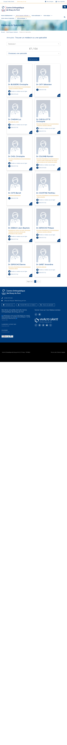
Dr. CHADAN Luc (14, 119)
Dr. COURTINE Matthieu (45, 193)
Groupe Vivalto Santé (9, 1)
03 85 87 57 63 (42, 202)
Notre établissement (7, 15)
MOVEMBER (5, 330)
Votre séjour (47, 15)
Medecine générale (41, 267)
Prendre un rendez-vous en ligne (19, 91)
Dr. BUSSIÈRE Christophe (18, 84)
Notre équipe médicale (23, 15)
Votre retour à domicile (8, 18)
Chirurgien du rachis (13, 122)
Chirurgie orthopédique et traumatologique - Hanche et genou (19, 267)
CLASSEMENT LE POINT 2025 (9, 324)
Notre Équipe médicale (12, 32)
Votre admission (37, 15)
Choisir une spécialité (48, 305)
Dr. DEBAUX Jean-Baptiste (19, 228)
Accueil (3, 32)
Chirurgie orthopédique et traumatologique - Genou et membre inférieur (19, 87)
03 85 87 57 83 (42, 89)
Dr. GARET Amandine (44, 264)
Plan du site (53, 352)
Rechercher (33, 59)
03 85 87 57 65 (14, 166)
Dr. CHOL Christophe (16, 156)
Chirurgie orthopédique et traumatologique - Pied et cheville (47, 196)
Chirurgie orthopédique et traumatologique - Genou (19, 159)
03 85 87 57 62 (42, 237)
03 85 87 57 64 (14, 239)
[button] (65, 6)
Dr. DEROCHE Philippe (45, 228)
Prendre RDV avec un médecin (28, 305)
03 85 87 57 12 (42, 272)
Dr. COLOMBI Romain (44, 156)
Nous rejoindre (60, 1)
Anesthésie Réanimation (42, 87)
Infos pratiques (22, 18)
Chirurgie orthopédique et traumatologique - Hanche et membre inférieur (47, 124)
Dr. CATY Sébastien (44, 84)
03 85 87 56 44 (14, 94)
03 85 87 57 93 (14, 127)
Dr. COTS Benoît (14, 193)
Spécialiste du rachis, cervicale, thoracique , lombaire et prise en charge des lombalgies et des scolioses (19, 232)
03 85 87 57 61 (42, 131)
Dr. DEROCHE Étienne (16, 264)
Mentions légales (61, 352)
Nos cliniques (49, 1)
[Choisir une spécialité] (41, 304)
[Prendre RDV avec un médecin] (18, 304)
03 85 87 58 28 (43, 167)
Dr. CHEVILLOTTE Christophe (43, 120)
